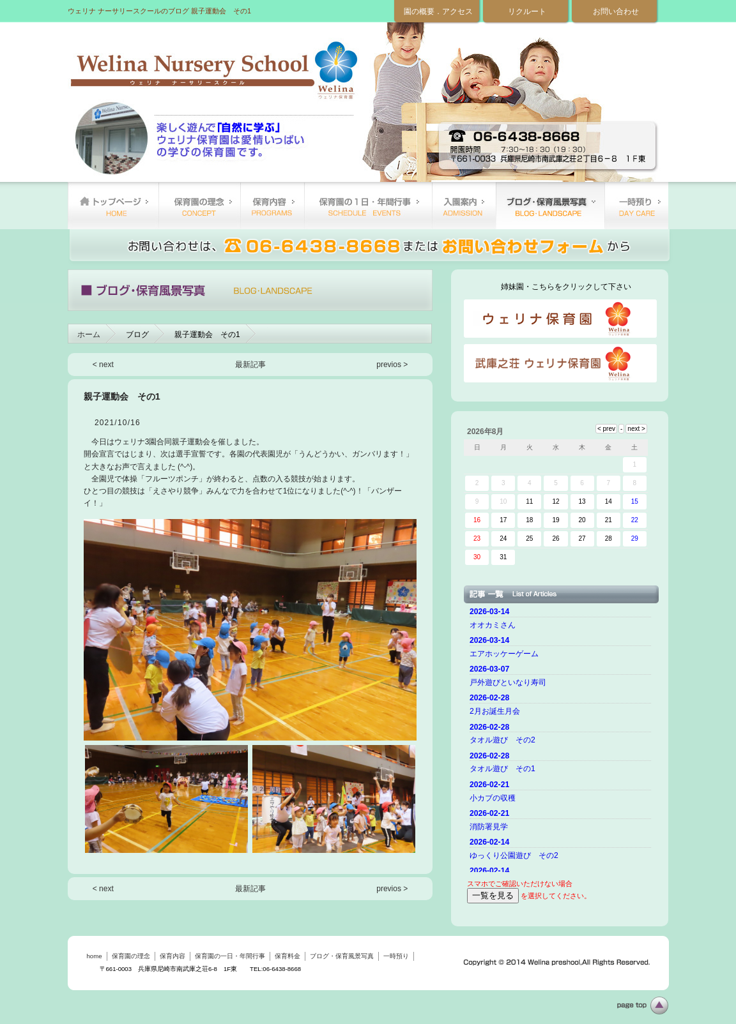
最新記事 (250, 364)
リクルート (527, 11)
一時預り (636, 205)
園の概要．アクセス (438, 11)
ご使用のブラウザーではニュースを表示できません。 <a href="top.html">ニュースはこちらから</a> (562, 738)
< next (103, 364)
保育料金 (464, 205)
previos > (392, 364)
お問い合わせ (616, 11)
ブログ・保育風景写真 (550, 205)
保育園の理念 (199, 205)
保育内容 (272, 205)
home (113, 205)
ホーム (88, 334)
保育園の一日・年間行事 (368, 205)
